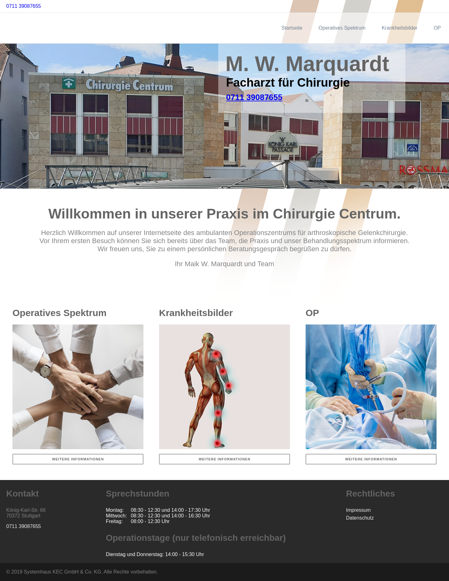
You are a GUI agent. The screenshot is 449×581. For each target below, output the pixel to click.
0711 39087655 (23, 6)
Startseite (291, 28)
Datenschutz (360, 518)
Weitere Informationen (78, 459)
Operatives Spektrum (342, 28)
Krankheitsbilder (400, 28)
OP (437, 28)
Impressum (358, 510)
